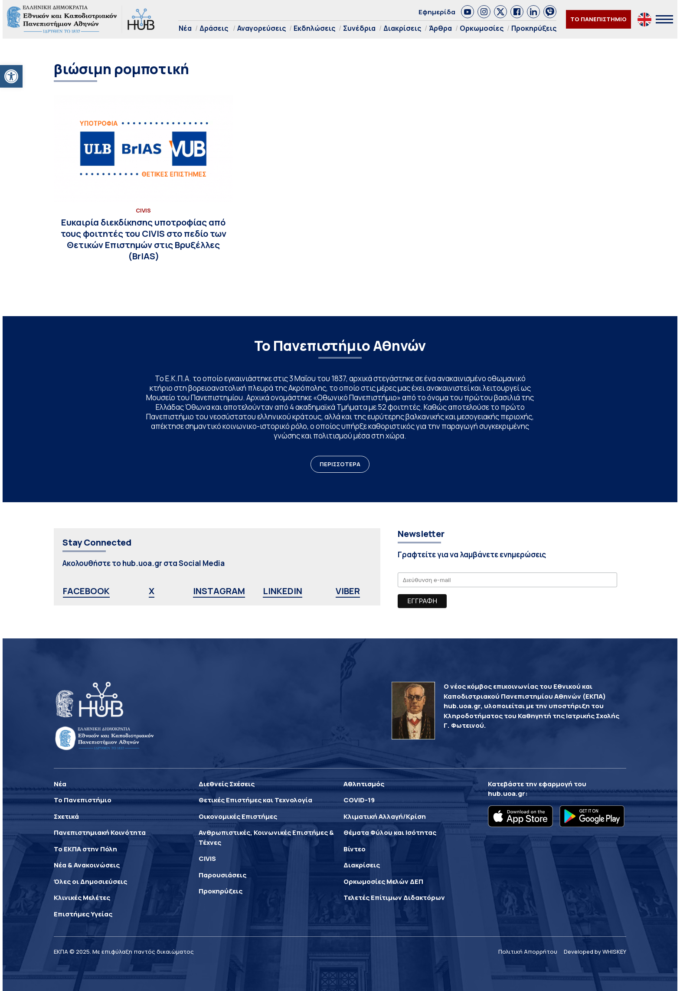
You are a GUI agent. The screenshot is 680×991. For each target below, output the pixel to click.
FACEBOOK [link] (86, 591)
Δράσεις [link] (213, 28)
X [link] (151, 591)
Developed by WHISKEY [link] (595, 951)
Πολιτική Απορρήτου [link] (527, 951)
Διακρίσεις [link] (402, 28)
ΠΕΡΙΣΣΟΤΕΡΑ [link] (340, 464)
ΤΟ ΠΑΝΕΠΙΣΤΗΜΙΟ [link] (598, 19)
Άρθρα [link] (440, 28)
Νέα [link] (185, 28)
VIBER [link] (348, 591)
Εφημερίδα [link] (436, 12)
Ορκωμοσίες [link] (481, 28)
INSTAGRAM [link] (219, 591)
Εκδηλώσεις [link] (314, 28)
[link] (11, 76)
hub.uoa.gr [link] (506, 793)
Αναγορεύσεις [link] (261, 28)
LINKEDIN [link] (282, 591)
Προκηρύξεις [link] (533, 28)
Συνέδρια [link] (359, 28)
